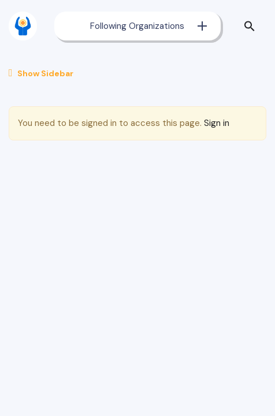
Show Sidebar (41, 73)
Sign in (216, 123)
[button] (252, 26)
